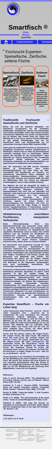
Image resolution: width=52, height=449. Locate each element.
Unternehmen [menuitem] (25, 41)
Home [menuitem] (1, 42)
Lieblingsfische (38, 342)
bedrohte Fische (10, 340)
